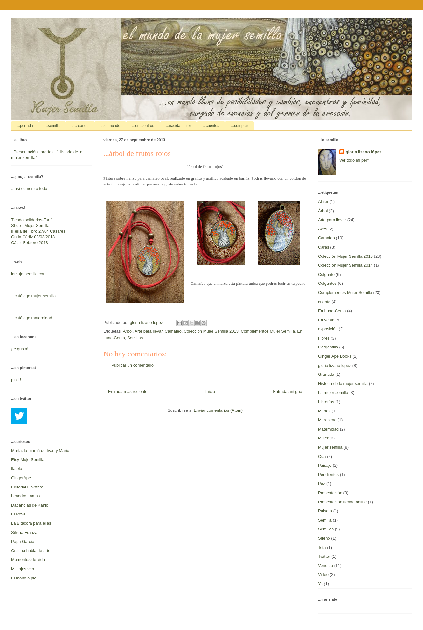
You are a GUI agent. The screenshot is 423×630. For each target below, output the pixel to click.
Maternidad (328, 429)
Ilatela (16, 468)
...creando (80, 125)
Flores (323, 338)
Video (323, 574)
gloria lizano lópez (364, 152)
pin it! (16, 379)
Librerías (326, 401)
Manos (324, 411)
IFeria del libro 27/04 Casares (38, 231)
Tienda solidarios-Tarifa (32, 219)
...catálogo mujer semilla (33, 295)
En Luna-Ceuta (332, 310)
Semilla (325, 520)
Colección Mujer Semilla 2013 (211, 331)
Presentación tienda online (342, 502)
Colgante (326, 274)
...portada (25, 125)
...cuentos (211, 125)
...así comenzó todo (29, 188)
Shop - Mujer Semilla (30, 225)
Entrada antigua (287, 391)
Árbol (127, 331)
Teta (322, 547)
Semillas (135, 337)
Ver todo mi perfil (355, 160)
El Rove (18, 514)
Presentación (330, 492)
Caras (323, 247)
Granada (326, 374)
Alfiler (323, 201)
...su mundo (110, 125)
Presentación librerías (33, 152)
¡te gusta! (19, 348)
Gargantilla (328, 347)
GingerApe (21, 477)
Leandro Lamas (25, 496)
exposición (327, 328)
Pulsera (325, 510)
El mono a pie (24, 578)
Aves (322, 229)
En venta (326, 320)
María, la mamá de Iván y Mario (40, 450)
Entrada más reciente (128, 391)
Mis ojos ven (22, 568)
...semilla (52, 125)
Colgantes (327, 283)
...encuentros (143, 125)
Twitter (324, 556)
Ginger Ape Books (334, 356)
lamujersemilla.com (28, 273)
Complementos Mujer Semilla (268, 331)
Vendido (325, 565)
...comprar (239, 125)
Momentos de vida (28, 559)
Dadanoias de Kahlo (29, 505)
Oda (322, 456)
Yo (320, 583)
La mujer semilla (333, 392)
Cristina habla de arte (31, 550)
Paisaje (325, 465)
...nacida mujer (178, 125)
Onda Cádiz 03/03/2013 (33, 236)
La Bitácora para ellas (31, 523)
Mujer (323, 438)
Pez (321, 483)
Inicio (210, 391)
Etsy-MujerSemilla (28, 459)
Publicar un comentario (132, 365)
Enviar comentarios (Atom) (218, 410)
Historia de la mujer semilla (343, 383)
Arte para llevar (148, 331)
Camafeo (173, 331)
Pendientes (328, 474)
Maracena (327, 419)
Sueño (324, 538)
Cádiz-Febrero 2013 (29, 242)
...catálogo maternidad (31, 317)
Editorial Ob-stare (27, 487)
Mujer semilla (330, 447)
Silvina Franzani (26, 532)
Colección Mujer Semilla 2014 (345, 265)
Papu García (22, 541)
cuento (324, 301)
